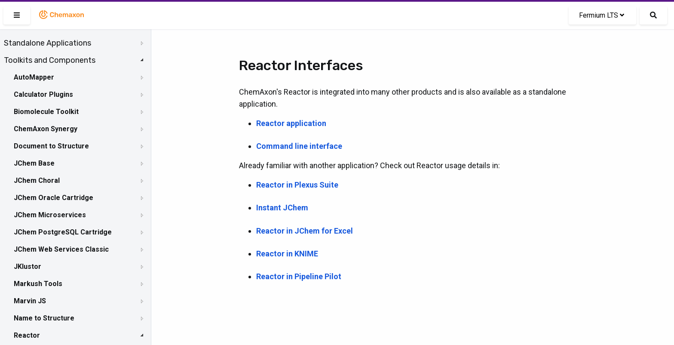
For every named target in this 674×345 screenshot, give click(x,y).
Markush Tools (38, 284)
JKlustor (27, 266)
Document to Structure (51, 146)
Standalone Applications (47, 43)
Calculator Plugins (43, 94)
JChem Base (34, 163)
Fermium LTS (601, 15)
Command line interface (299, 146)
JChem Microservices (50, 215)
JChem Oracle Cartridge (53, 198)
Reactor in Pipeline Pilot (298, 276)
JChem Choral (37, 180)
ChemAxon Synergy (45, 129)
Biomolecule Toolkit (46, 112)
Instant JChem (282, 207)
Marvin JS (30, 301)
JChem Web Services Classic (61, 249)
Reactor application (291, 123)
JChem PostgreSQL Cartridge (63, 232)
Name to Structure (44, 318)
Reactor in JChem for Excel (304, 230)
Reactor (27, 335)
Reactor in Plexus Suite (297, 184)
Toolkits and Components (49, 60)
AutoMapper (34, 77)
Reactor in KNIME (287, 253)
